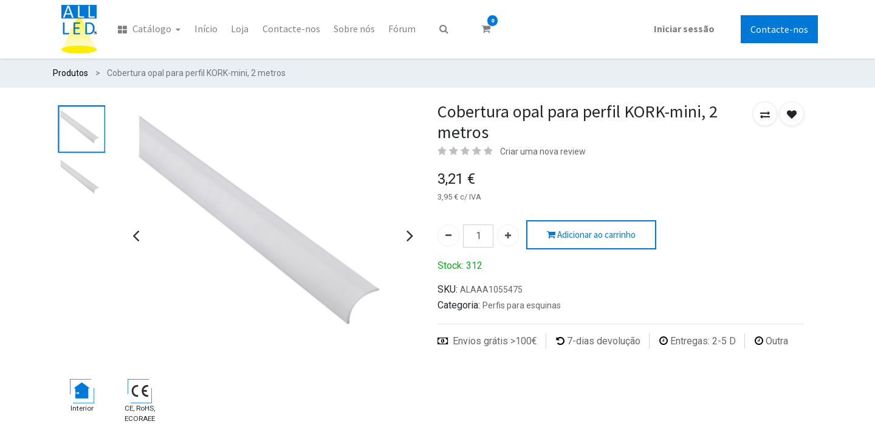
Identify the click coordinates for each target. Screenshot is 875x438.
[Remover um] (448, 235)
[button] (765, 114)
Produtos (70, 73)
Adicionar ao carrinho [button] (591, 235)
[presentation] (135, 235)
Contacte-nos (779, 29)
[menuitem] (149, 29)
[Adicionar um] (508, 235)
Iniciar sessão (684, 29)
